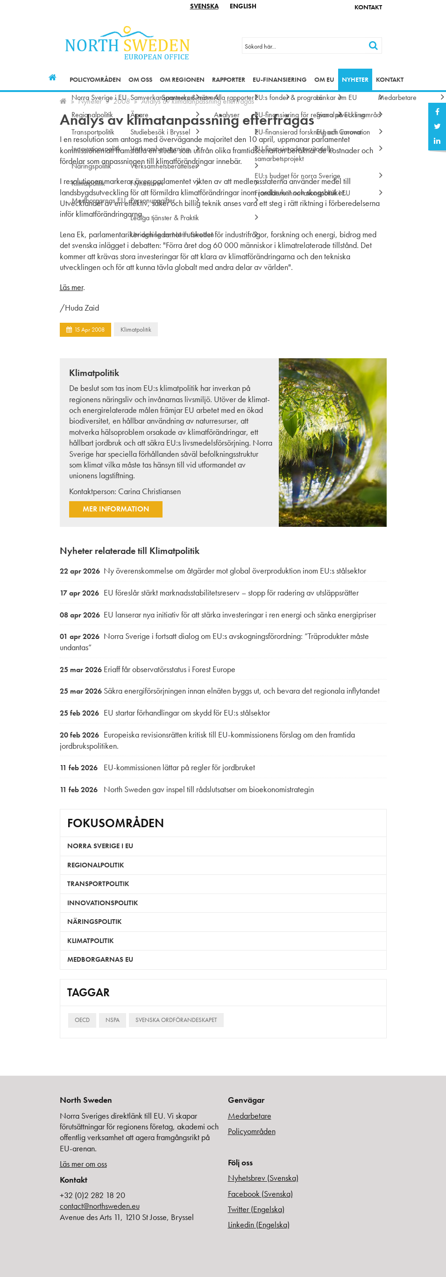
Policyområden (95, 79)
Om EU (324, 79)
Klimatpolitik (135, 329)
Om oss (140, 79)
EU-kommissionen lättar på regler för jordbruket (157, 767)
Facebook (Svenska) (260, 1193)
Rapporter (228, 79)
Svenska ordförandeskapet (176, 1020)
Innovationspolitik (102, 903)
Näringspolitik (94, 921)
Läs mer (71, 287)
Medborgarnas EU (100, 959)
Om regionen (182, 79)
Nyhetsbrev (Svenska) (263, 1177)
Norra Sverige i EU (100, 846)
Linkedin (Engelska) (259, 1224)
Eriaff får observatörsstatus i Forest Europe (147, 669)
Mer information (116, 509)
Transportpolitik (98, 883)
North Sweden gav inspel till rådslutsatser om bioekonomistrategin (187, 789)
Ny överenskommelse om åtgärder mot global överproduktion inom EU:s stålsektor (213, 570)
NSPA (113, 1020)
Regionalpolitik (95, 865)
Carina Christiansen (149, 491)
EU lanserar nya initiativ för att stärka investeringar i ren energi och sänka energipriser (218, 614)
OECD (82, 1020)
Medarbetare (249, 1115)
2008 (121, 101)
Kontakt (368, 7)
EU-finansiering (280, 79)
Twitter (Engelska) (256, 1209)
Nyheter (355, 79)
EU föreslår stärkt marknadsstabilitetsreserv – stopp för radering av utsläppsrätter (209, 592)
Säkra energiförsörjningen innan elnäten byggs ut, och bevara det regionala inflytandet (220, 690)
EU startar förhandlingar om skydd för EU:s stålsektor (165, 712)
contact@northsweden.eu (100, 1205)
